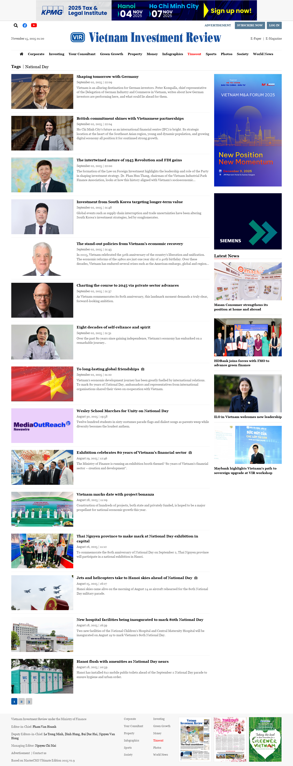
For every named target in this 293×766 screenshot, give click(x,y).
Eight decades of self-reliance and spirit (113, 327)
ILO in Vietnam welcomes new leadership (248, 417)
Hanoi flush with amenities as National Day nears (123, 661)
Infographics (172, 54)
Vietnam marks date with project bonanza (115, 494)
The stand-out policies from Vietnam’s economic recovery (130, 244)
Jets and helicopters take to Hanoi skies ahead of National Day (137, 578)
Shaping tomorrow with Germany (108, 76)
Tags (16, 66)
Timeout (194, 54)
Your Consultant (82, 54)
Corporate (36, 54)
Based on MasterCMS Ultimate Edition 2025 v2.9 (43, 760)
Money (152, 54)
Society (243, 54)
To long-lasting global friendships (110, 369)
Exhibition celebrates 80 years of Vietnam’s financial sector (134, 452)
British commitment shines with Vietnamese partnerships (130, 118)
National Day (37, 66)
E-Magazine (274, 38)
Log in (274, 25)
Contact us (39, 753)
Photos (226, 54)
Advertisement (218, 25)
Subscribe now (250, 25)
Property (135, 54)
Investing (56, 54)
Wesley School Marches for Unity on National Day (123, 411)
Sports (211, 54)
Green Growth (111, 54)
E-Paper (256, 38)
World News (263, 54)
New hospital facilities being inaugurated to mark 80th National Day (140, 620)
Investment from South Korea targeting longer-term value (130, 202)
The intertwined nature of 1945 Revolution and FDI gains (129, 160)
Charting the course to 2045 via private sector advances (128, 285)
